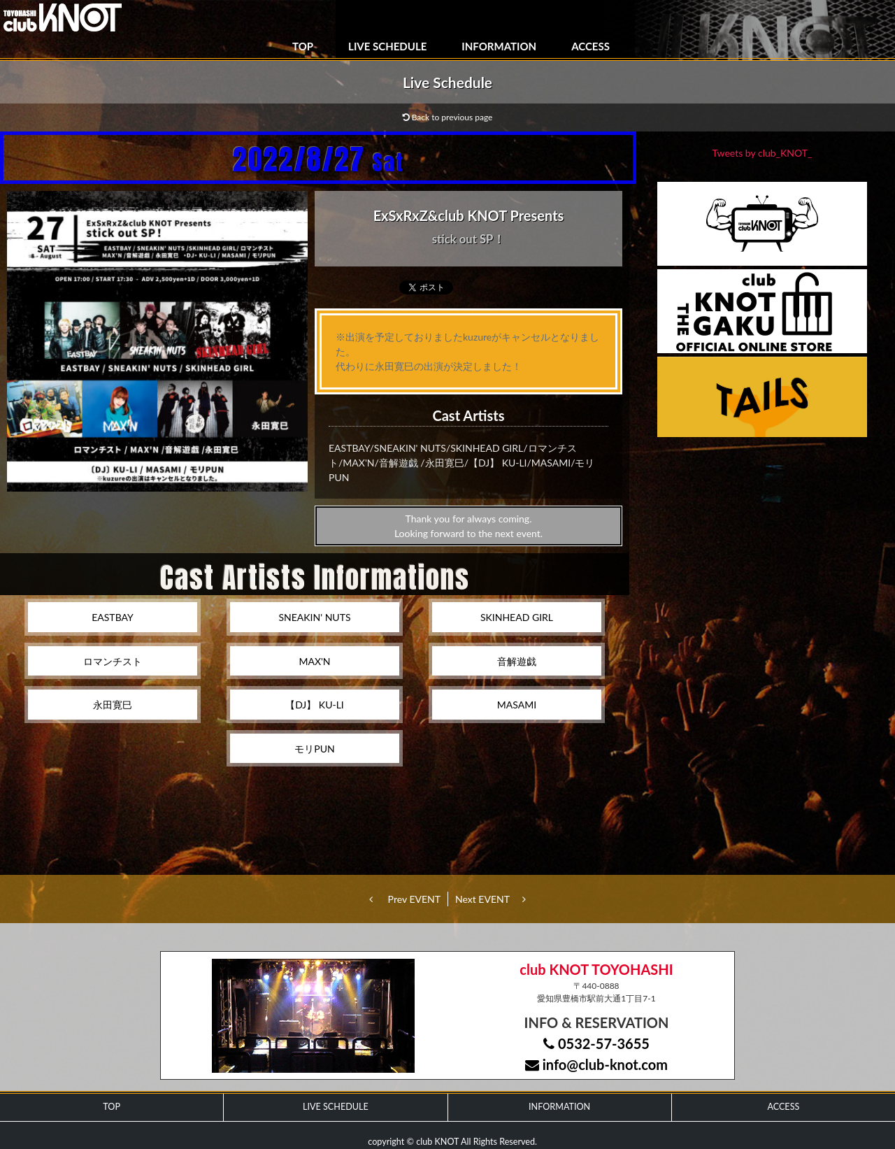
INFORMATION (498, 46)
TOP (302, 46)
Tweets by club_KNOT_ (762, 153)
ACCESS (590, 46)
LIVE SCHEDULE (387, 46)
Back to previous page (448, 117)
